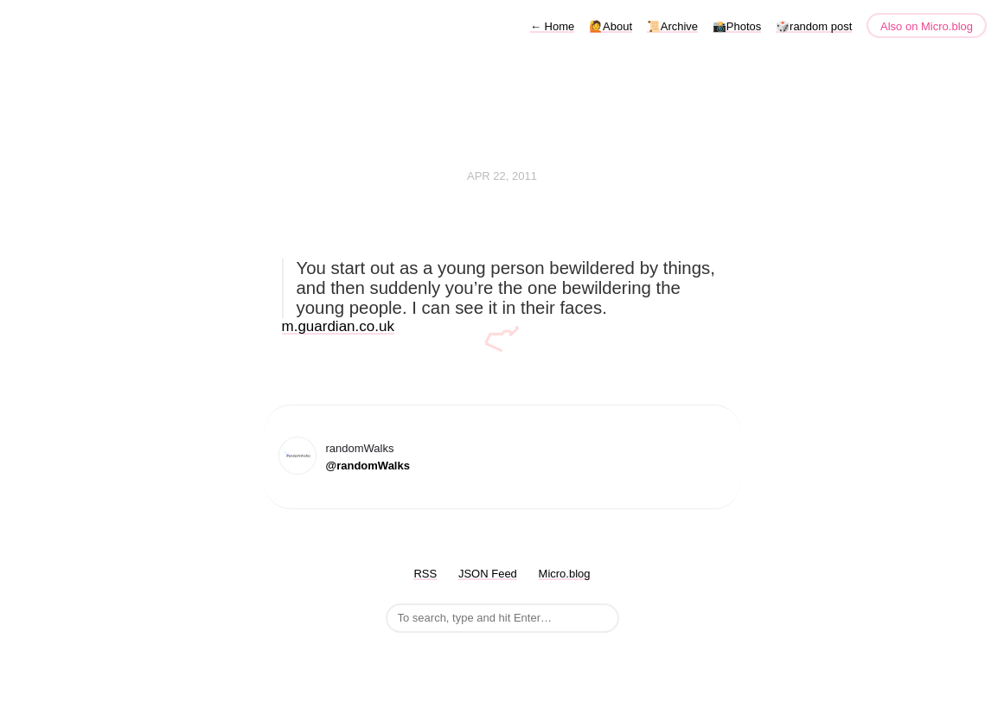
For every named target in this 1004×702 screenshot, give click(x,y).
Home (552, 26)
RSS (425, 573)
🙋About (610, 26)
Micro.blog (565, 573)
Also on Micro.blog (926, 26)
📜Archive (672, 26)
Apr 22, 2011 (502, 175)
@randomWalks (368, 465)
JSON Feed (487, 573)
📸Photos (737, 26)
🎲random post (814, 26)
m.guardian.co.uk (338, 326)
